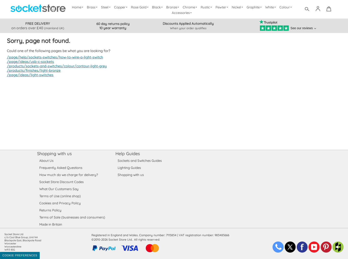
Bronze (173, 7)
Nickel (237, 7)
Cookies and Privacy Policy (60, 203)
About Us (46, 160)
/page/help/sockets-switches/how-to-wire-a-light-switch (54, 57)
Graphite (254, 7)
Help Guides (127, 153)
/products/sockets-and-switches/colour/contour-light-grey (56, 66)
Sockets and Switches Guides (140, 160)
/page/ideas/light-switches (29, 75)
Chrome (190, 7)
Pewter (222, 7)
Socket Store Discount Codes (61, 182)
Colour (286, 7)
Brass (93, 7)
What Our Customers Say (58, 189)
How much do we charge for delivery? (68, 175)
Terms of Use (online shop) (60, 196)
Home (78, 7)
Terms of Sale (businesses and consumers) (72, 217)
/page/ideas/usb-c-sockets (30, 61)
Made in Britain (50, 224)
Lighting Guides (129, 168)
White (271, 7)
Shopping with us (54, 153)
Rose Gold (140, 7)
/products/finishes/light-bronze (33, 70)
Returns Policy (50, 210)
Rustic (206, 7)
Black (158, 7)
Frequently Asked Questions (60, 168)
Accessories (182, 13)
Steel (106, 7)
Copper (121, 7)
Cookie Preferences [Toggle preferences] (19, 255)
